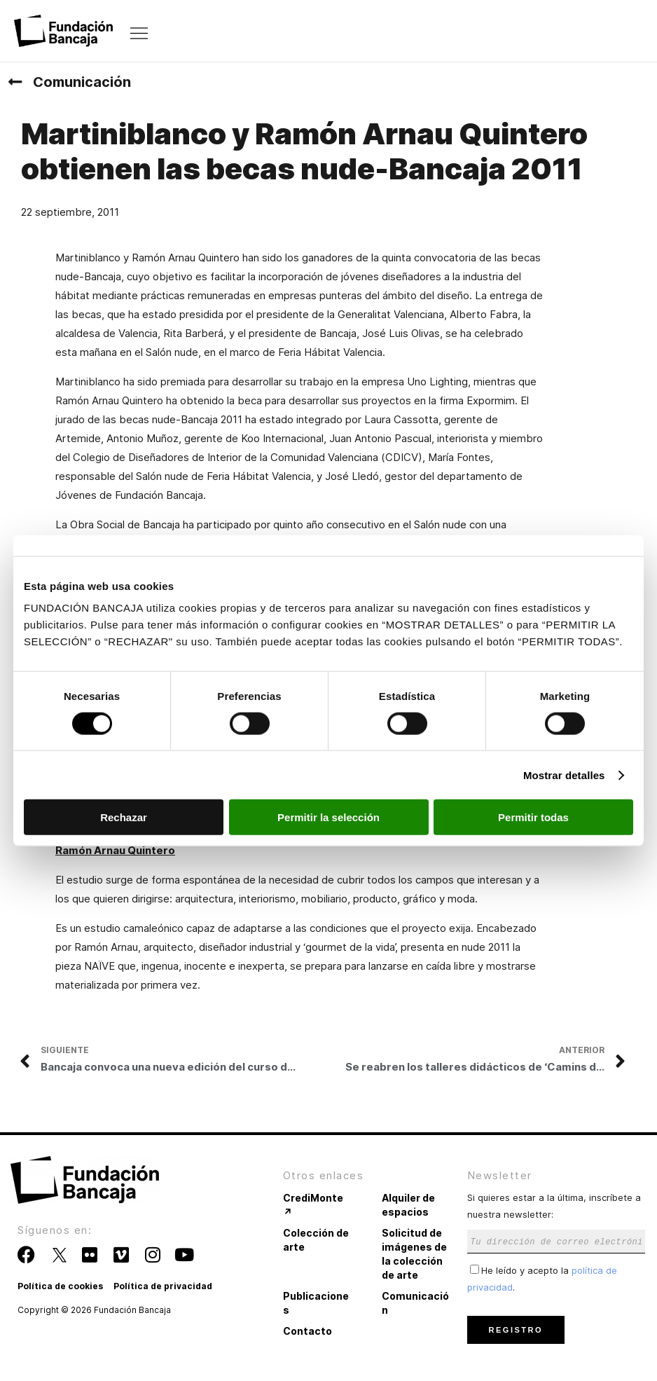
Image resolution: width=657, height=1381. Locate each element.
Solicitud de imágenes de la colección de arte (414, 1254)
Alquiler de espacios (408, 1205)
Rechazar (123, 817)
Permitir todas (533, 817)
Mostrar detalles (564, 775)
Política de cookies (60, 1286)
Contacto (307, 1331)
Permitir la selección (328, 817)
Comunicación (82, 82)
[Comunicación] (14, 82)
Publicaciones (316, 1303)
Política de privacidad (162, 1286)
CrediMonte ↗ (313, 1205)
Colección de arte (316, 1240)
